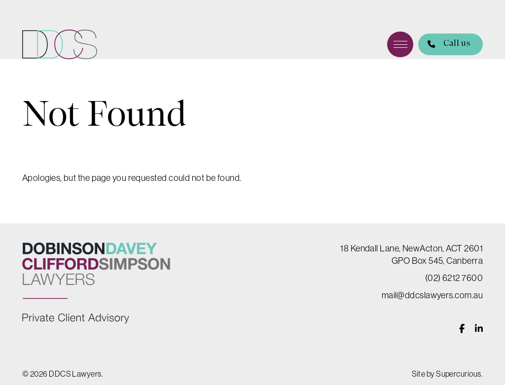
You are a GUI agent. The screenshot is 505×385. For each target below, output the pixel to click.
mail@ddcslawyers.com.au (432, 295)
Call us (444, 45)
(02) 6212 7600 (454, 278)
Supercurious (458, 373)
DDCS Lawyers (59, 44)
